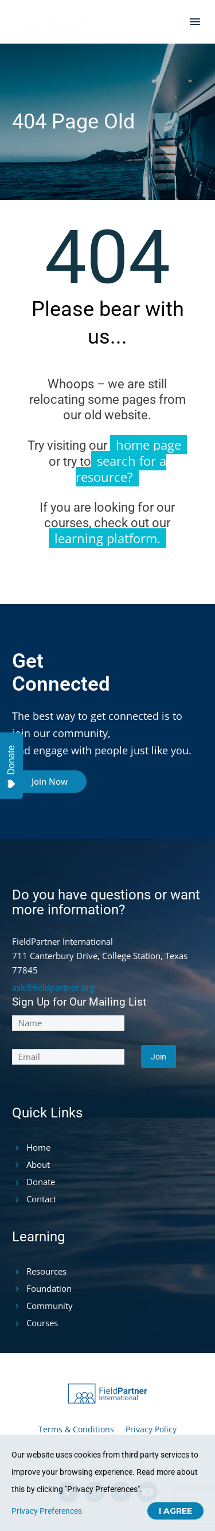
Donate (12, 767)
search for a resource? (121, 468)
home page (148, 444)
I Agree (175, 1511)
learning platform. (107, 538)
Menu (195, 21)
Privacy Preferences (46, 1511)
